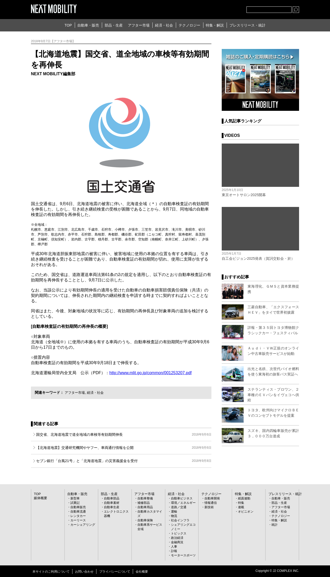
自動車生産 (111, 507)
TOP (68, 25)
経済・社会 (164, 25)
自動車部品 (111, 498)
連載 (241, 507)
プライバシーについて (114, 571)
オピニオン (245, 511)
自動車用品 (145, 507)
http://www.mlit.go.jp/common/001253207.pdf (150, 373)
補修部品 (143, 502)
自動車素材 (111, 502)
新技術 (209, 507)
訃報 (174, 551)
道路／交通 (178, 507)
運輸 (174, 511)
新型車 (75, 498)
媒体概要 (40, 497)
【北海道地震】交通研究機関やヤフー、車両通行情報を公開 (123, 447)
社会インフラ (180, 520)
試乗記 (75, 502)
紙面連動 (244, 498)
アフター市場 (139, 25)
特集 (241, 502)
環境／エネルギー (183, 502)
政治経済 (177, 537)
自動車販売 (78, 507)
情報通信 (210, 502)
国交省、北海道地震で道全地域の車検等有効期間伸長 (123, 434)
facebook (225, 8)
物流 (174, 515)
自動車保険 (145, 520)
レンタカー (78, 515)
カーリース (78, 520)
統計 (274, 524)
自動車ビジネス (182, 498)
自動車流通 (78, 511)
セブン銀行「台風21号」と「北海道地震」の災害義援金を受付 (123, 461)
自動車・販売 (88, 25)
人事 (174, 546)
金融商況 (177, 542)
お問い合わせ (84, 571)
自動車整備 (145, 498)
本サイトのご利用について (51, 571)
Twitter (214, 8)
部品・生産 (114, 25)
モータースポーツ (183, 555)
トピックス (178, 533)
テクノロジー (189, 25)
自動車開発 (212, 498)
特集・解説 (215, 25)
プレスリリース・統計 (247, 25)
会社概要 (142, 571)
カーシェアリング (82, 524)
